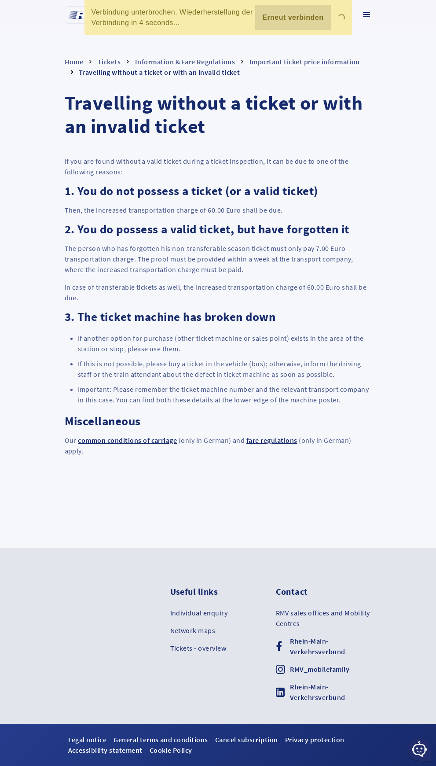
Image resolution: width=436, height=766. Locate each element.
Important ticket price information (304, 61)
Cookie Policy (171, 750)
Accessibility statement (105, 750)
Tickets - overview (198, 648)
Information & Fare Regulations (185, 61)
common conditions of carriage (127, 440)
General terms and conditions (161, 739)
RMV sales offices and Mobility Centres (323, 618)
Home (74, 61)
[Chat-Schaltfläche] (419, 749)
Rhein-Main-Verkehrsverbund (317, 646)
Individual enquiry (199, 612)
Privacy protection (314, 739)
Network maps (193, 630)
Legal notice (87, 739)
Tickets (109, 61)
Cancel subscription (246, 739)
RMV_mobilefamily (320, 669)
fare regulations (271, 440)
